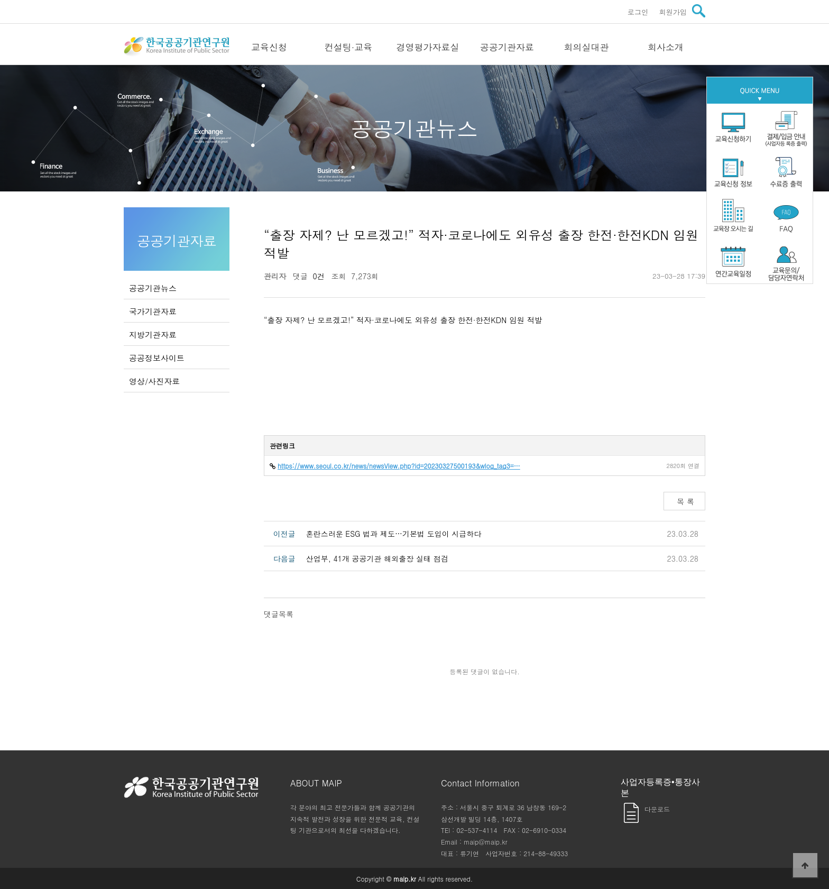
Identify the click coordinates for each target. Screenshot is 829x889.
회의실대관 (586, 47)
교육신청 (269, 47)
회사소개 (666, 47)
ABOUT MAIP (316, 783)
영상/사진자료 (154, 381)
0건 (316, 276)
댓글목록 (278, 614)
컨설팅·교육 (349, 47)
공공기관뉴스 (153, 288)
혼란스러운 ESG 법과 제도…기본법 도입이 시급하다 (394, 533)
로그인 (638, 12)
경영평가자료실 (428, 47)
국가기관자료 (153, 311)
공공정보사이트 (157, 357)
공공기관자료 (507, 47)
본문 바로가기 (0, 0)
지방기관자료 (153, 334)
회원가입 (673, 12)
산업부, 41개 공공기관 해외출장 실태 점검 (377, 558)
